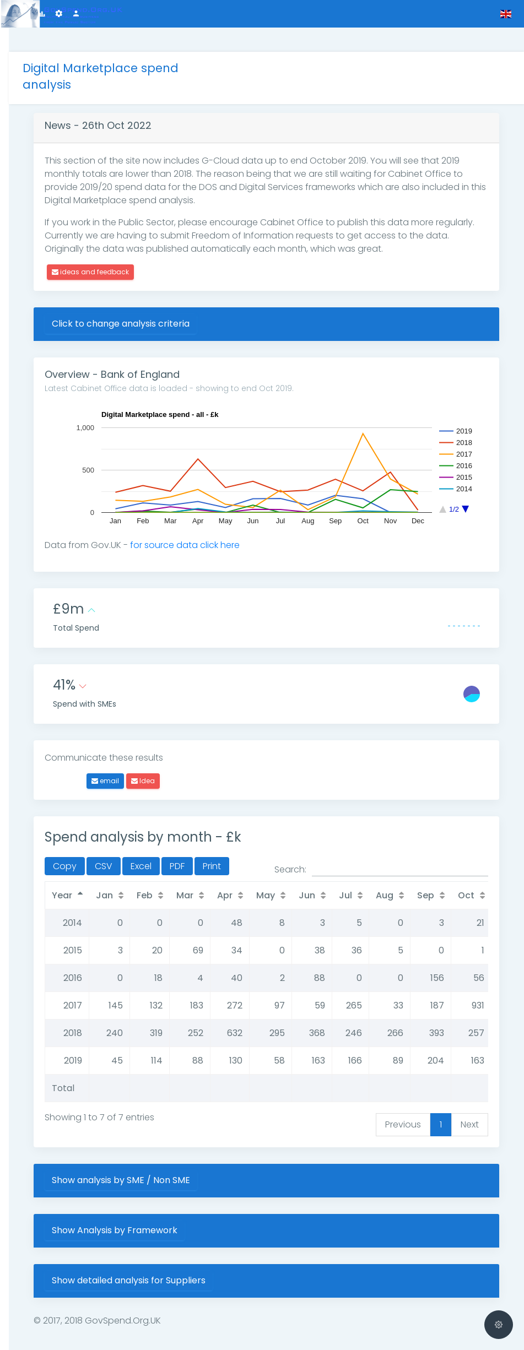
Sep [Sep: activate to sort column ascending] (449, 871)
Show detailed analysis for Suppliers (153, 1256)
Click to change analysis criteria (145, 299)
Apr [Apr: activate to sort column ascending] (249, 871)
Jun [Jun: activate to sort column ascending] (331, 871)
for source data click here (209, 520)
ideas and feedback (114, 247)
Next (470, 1100)
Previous (403, 1100)
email (129, 756)
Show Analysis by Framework (139, 1206)
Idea (167, 756)
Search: (381, 845)
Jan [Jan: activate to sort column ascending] (128, 871)
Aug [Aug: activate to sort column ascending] (409, 871)
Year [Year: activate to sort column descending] (86, 871)
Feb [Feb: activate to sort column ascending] (169, 871)
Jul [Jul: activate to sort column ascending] (369, 871)
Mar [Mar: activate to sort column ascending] (209, 871)
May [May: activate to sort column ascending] (289, 871)
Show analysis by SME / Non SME (145, 1156)
